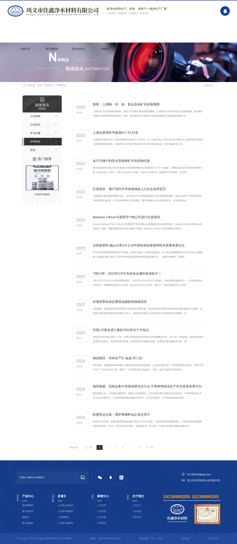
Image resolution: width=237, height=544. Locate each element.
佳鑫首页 (25, 48)
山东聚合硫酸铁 (65, 523)
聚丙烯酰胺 (52, 48)
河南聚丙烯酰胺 (42, 194)
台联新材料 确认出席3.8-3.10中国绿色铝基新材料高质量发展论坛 (139, 245)
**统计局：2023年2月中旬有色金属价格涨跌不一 (127, 273)
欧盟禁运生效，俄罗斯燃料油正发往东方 (121, 414)
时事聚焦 (61, 85)
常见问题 (101, 517)
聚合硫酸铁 (27, 523)
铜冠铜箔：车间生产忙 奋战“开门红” (118, 358)
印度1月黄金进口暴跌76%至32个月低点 (121, 330)
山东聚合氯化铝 (65, 505)
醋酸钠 (105, 48)
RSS (153, 538)
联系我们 (211, 48)
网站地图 (144, 538)
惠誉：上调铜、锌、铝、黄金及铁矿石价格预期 (126, 104)
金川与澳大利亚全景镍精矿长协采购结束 (121, 160)
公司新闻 (101, 505)
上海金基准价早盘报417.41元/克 (115, 132)
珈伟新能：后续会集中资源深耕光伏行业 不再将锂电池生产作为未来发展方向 (147, 386)
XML (160, 538)
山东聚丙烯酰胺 (65, 511)
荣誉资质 (136, 517)
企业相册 (136, 511)
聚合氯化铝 (78, 48)
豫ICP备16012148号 (110, 538)
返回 (209, 85)
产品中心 (132, 48)
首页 (40, 85)
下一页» (150, 447)
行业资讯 (101, 511)
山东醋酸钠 (63, 517)
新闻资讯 (158, 48)
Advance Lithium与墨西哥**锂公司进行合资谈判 (126, 217)
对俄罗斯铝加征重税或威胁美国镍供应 (120, 301)
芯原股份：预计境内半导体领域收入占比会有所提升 (129, 189)
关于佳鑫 (185, 48)
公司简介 (136, 505)
